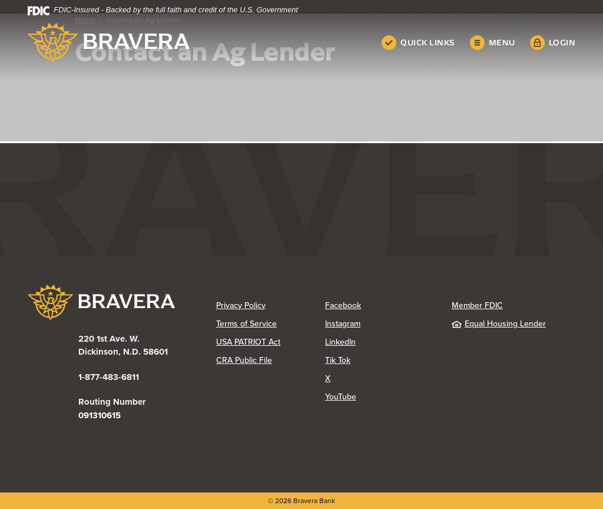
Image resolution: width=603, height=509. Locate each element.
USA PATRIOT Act (248, 342)
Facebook (343, 305)
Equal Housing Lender (499, 324)
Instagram (342, 324)
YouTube (340, 397)
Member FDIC (477, 305)
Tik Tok (337, 360)
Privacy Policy (241, 305)
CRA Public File (244, 360)
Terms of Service (246, 324)
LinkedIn (340, 342)
